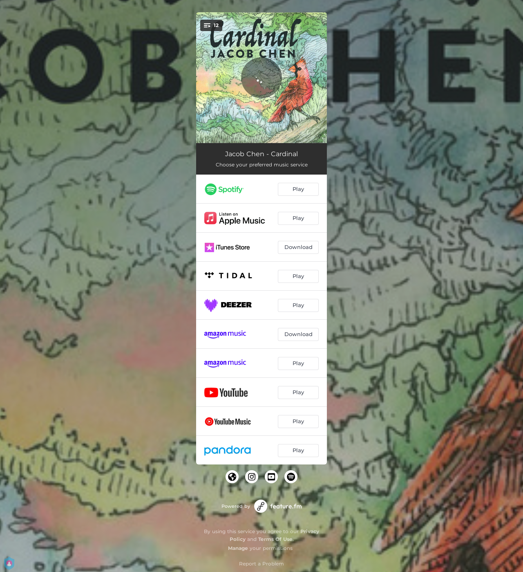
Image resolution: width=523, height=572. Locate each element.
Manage (238, 548)
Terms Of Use (275, 539)
